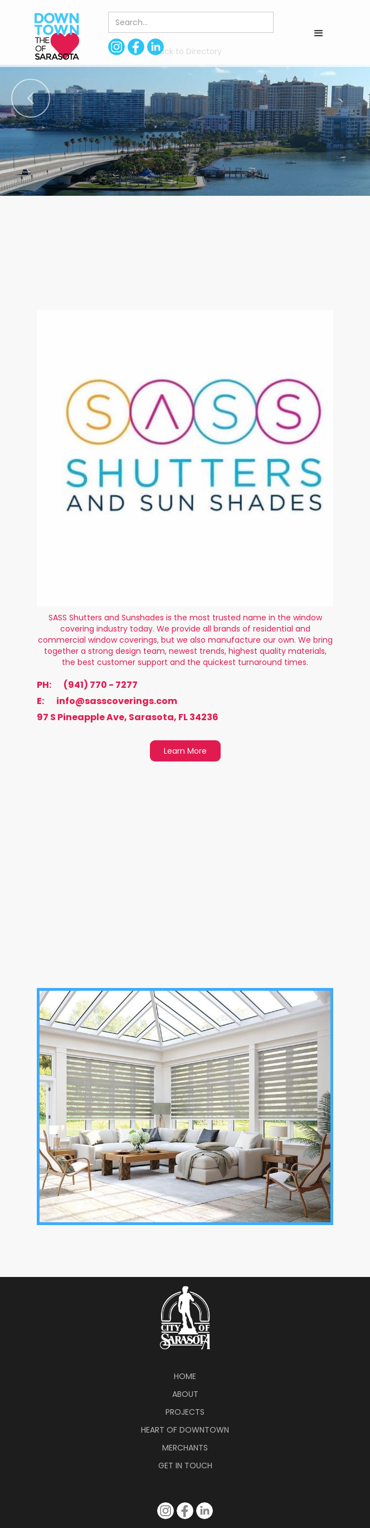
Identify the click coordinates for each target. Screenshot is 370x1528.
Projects (185, 1412)
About (185, 1394)
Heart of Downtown (185, 1429)
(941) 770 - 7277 (101, 685)
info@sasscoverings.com (116, 701)
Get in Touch (185, 1465)
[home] (54, 36)
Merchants (185, 1447)
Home (185, 1376)
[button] (318, 33)
